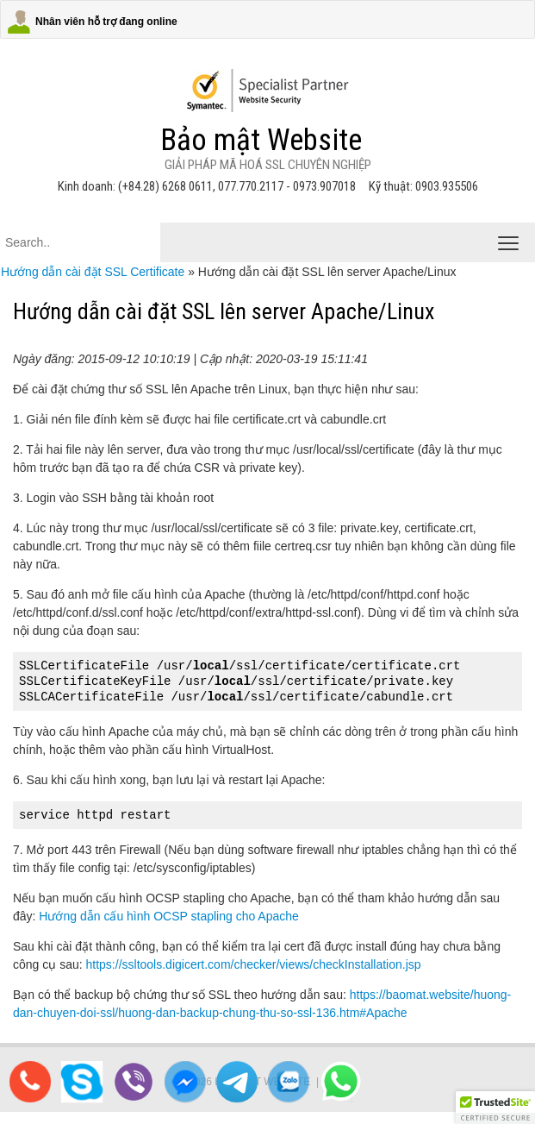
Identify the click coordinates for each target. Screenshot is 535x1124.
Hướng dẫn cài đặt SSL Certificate (92, 272)
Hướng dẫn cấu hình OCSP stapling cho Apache (168, 916)
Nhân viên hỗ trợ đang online (106, 22)
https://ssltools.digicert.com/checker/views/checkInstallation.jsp (253, 964)
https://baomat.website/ (412, 995)
